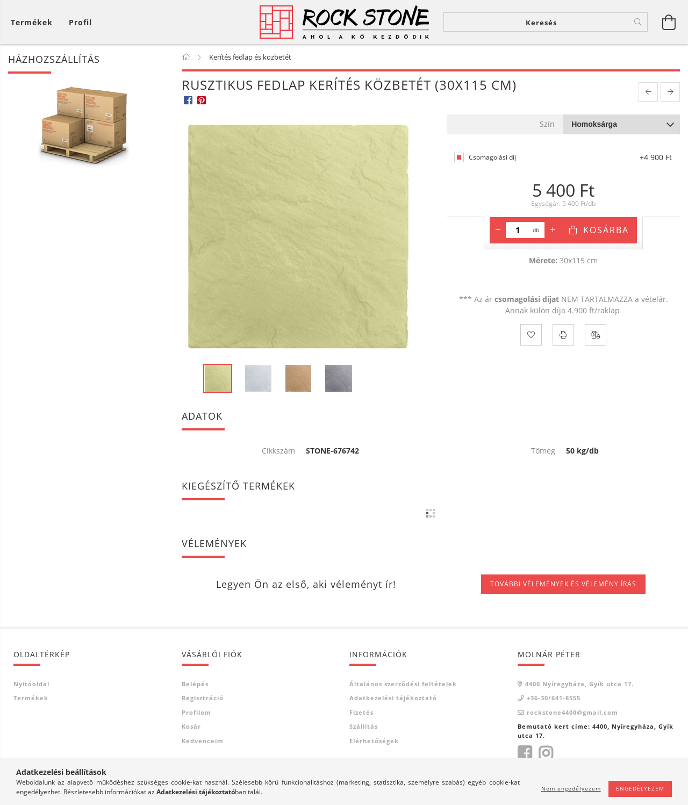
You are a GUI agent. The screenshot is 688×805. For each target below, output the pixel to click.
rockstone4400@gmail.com (572, 712)
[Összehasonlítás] (595, 335)
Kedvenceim (203, 741)
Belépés (195, 684)
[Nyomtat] (563, 335)
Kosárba (606, 230)
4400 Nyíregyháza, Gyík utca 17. (579, 684)
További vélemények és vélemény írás (563, 583)
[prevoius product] (648, 92)
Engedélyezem (640, 788)
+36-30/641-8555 (553, 698)
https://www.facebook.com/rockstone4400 (525, 753)
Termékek (30, 698)
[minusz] (498, 230)
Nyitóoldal (31, 684)
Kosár (191, 726)
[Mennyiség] (518, 230)
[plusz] (552, 230)
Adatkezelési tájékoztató (393, 698)
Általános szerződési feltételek (403, 684)
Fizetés (361, 712)
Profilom (196, 712)
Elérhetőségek (374, 741)
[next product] (670, 92)
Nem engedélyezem (571, 788)
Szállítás (363, 726)
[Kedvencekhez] (531, 335)
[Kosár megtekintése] (34, 22)
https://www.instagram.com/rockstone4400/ (546, 753)
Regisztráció (203, 698)
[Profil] (80, 22)
